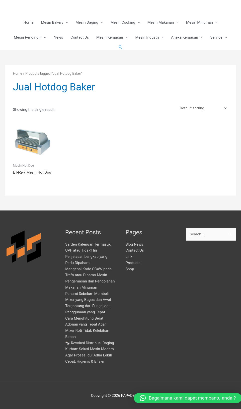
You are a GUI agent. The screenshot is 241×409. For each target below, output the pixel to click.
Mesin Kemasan (109, 37)
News (58, 37)
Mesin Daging (87, 22)
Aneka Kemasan (184, 37)
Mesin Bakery (52, 22)
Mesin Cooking (122, 22)
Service (216, 37)
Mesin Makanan (161, 22)
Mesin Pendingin (27, 37)
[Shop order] (202, 108)
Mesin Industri (147, 37)
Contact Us (80, 37)
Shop (130, 269)
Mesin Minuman (199, 22)
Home (28, 22)
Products (133, 262)
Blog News (134, 244)
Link (129, 256)
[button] (120, 47)
